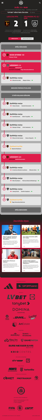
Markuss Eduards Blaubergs (29, 180)
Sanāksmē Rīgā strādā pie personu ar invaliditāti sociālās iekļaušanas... (30, 262)
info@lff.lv (19, 402)
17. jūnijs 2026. (11, 270)
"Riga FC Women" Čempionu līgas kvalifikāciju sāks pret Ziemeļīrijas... (10, 238)
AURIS (39, 415)
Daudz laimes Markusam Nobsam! (9, 261)
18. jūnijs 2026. (11, 246)
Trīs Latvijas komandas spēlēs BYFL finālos (30, 237)
